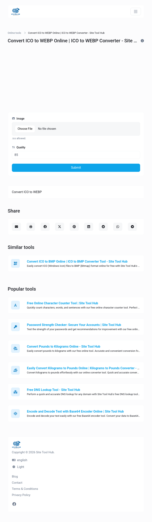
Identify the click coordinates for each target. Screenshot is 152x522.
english (19, 460)
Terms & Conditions (25, 489)
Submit (76, 167)
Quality (18, 147)
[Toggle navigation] (135, 11)
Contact (17, 482)
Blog (15, 476)
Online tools (14, 32)
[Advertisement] (76, 79)
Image (18, 118)
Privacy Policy (21, 495)
